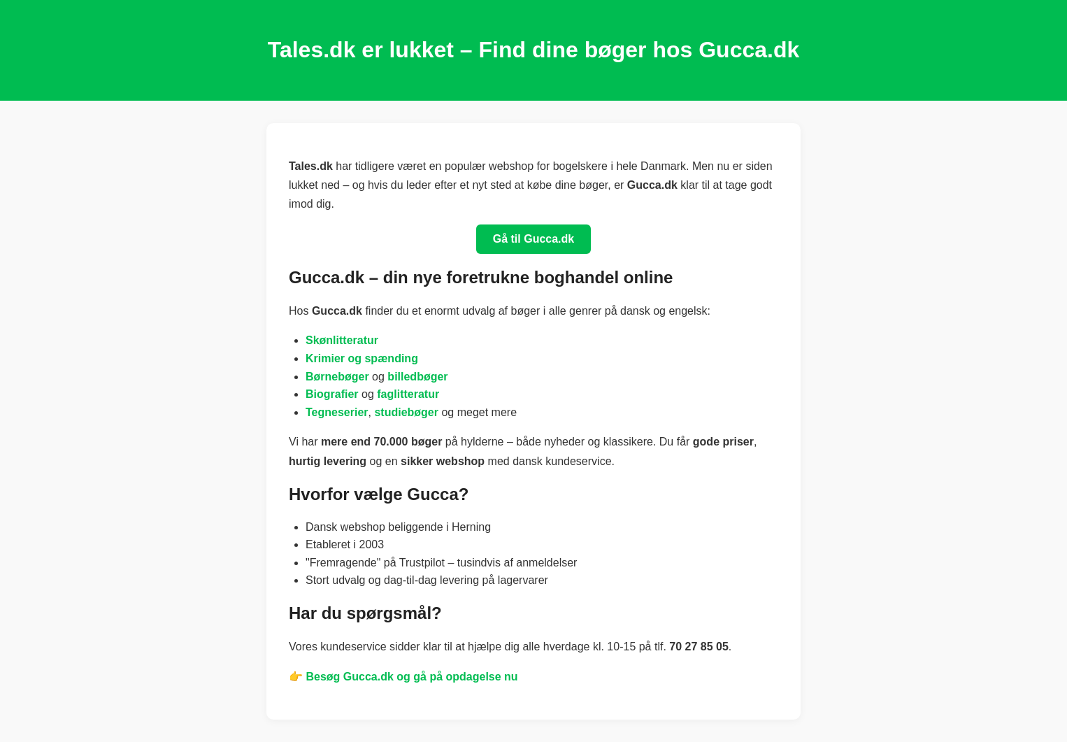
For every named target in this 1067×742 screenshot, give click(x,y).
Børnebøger (337, 377)
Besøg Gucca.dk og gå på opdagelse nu (411, 677)
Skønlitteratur (342, 340)
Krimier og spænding (362, 358)
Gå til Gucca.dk (533, 239)
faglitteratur (408, 394)
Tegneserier (337, 412)
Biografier (332, 394)
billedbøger (417, 377)
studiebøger (406, 412)
